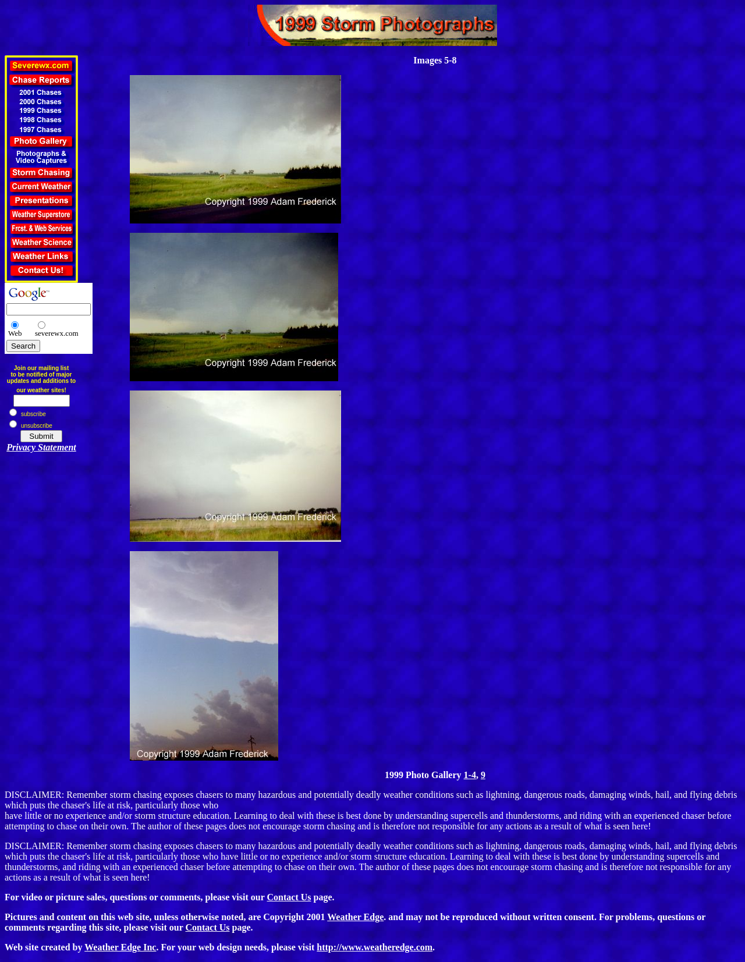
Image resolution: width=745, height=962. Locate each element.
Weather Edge (355, 917)
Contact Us (289, 897)
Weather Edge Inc (120, 947)
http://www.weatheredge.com (374, 947)
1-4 (470, 775)
